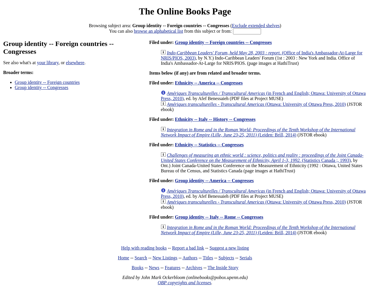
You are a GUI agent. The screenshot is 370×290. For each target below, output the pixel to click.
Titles (208, 257)
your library (48, 62)
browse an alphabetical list (158, 31)
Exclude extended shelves (256, 25)
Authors (189, 257)
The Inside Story (223, 267)
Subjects (226, 257)
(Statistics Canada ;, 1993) (262, 158)
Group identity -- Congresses (41, 87)
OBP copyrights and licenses (184, 282)
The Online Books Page (185, 11)
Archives (194, 267)
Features (172, 267)
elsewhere (75, 62)
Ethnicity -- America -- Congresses (209, 82)
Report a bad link (188, 247)
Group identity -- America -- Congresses (214, 180)
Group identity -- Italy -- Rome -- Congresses (219, 217)
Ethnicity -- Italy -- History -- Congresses (215, 119)
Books (137, 267)
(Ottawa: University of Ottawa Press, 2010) (256, 104)
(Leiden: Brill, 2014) (258, 132)
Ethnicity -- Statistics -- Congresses (209, 144)
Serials (246, 257)
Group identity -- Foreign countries (47, 82)
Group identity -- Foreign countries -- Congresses (223, 42)
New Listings (165, 257)
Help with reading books (144, 247)
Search (141, 257)
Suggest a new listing (229, 247)
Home (123, 257)
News (154, 267)
